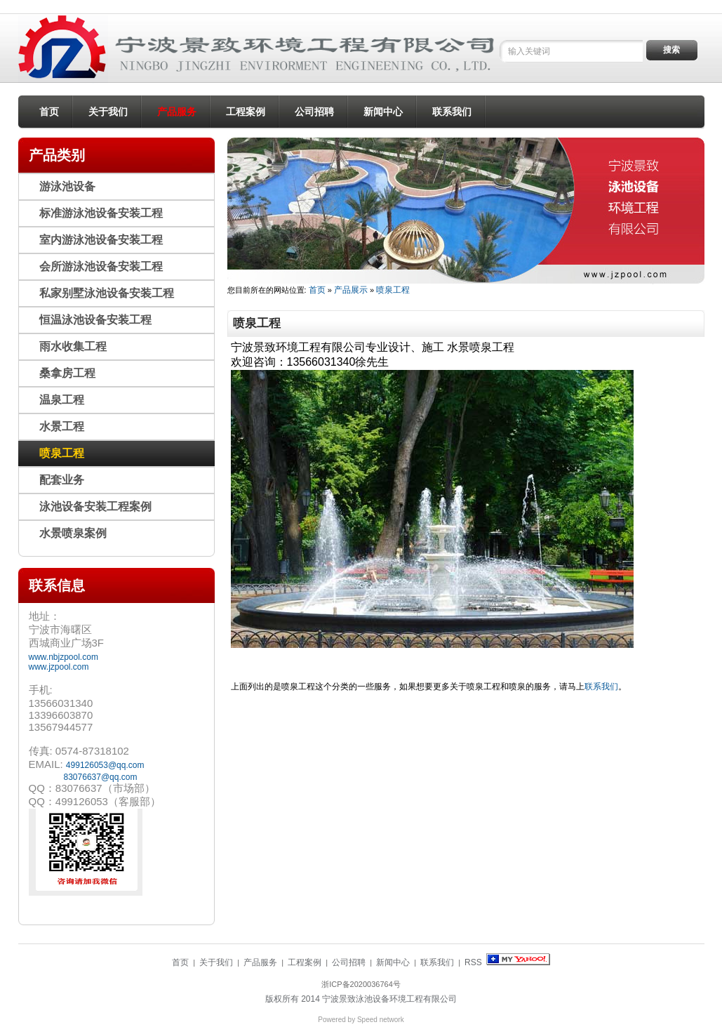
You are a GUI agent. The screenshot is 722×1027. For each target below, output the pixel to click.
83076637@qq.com (101, 777)
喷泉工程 (393, 290)
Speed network (380, 1019)
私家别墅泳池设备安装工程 (106, 293)
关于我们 (108, 111)
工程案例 (245, 111)
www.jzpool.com (59, 667)
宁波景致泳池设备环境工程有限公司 (389, 999)
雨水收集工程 (73, 346)
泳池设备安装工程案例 (95, 506)
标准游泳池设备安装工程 (101, 213)
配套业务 (61, 480)
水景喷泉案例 (73, 533)
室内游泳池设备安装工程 (101, 240)
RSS (473, 962)
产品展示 (351, 290)
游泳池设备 (67, 186)
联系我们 (452, 111)
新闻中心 (383, 111)
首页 (49, 111)
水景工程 (61, 426)
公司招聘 (314, 111)
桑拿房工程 (67, 373)
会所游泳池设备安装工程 (101, 266)
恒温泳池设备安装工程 (95, 320)
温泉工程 (61, 400)
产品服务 (176, 111)
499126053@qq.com (105, 765)
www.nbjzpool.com (63, 657)
